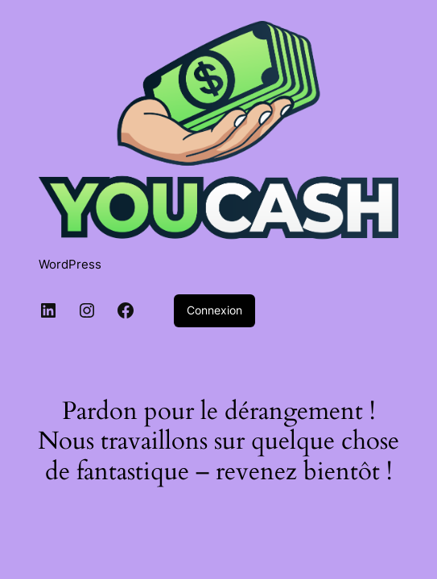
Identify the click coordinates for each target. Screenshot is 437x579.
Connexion (214, 310)
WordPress (70, 264)
